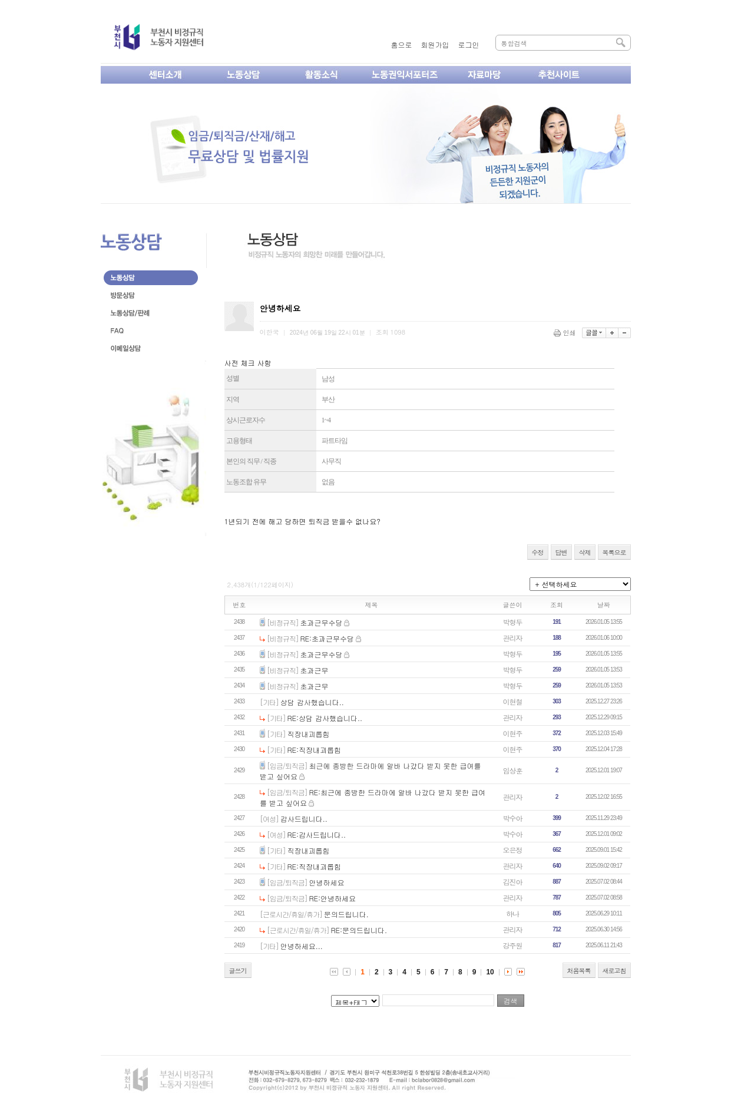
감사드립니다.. (304, 819)
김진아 (512, 882)
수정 (538, 552)
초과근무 (314, 670)
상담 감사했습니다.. (312, 702)
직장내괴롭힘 (308, 734)
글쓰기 (238, 970)
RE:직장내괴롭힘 (314, 750)
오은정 (512, 850)
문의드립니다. (346, 914)
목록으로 (614, 552)
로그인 (468, 44)
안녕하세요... (301, 946)
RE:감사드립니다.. (316, 834)
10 (490, 972)
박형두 (512, 622)
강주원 (512, 945)
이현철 (512, 701)
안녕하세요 (327, 882)
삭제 (585, 552)
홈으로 (401, 44)
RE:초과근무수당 (327, 638)
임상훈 (512, 770)
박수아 (512, 818)
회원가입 (435, 44)
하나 (512, 913)
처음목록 (579, 970)
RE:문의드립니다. (359, 930)
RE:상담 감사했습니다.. (325, 718)
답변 (561, 552)
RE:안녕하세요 (332, 898)
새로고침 (614, 970)
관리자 (512, 638)
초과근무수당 (321, 622)
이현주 (512, 733)
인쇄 (565, 332)
